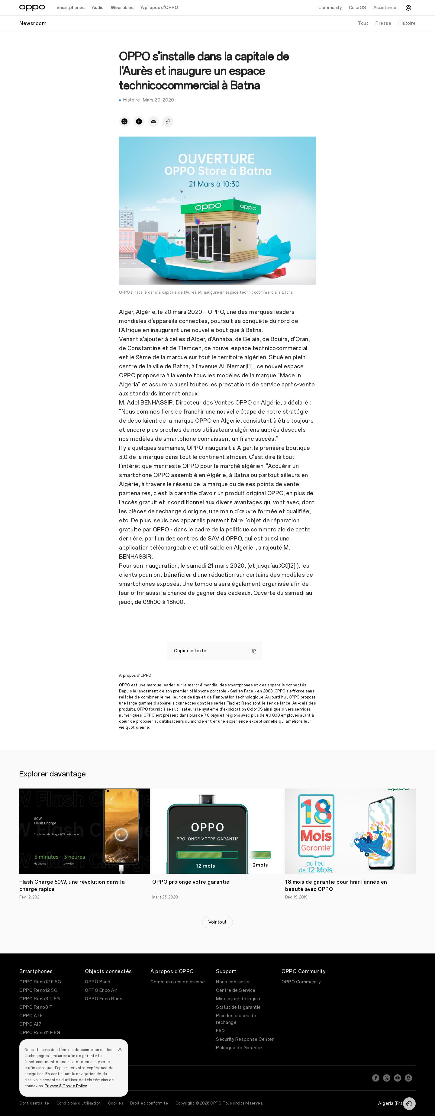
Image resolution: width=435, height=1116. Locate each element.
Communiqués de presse (177, 982)
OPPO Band (98, 982)
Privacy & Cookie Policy (66, 1086)
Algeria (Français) (397, 1103)
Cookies (115, 1103)
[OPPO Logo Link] (32, 8)
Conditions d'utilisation (78, 1103)
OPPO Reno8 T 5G (39, 998)
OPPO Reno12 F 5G (40, 982)
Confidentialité (34, 1103)
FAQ (220, 1031)
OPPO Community (301, 982)
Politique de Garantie (239, 1047)
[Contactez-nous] (409, 1103)
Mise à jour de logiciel (239, 998)
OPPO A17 (30, 1024)
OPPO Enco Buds (103, 998)
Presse (383, 23)
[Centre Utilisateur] (408, 7)
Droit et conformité (149, 1103)
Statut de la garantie (238, 1007)
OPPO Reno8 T (36, 1007)
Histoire (407, 23)
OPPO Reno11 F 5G (39, 1032)
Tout (363, 23)
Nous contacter (233, 982)
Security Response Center (245, 1039)
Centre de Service (236, 990)
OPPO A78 (31, 1015)
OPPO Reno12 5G (38, 990)
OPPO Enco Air (101, 990)
